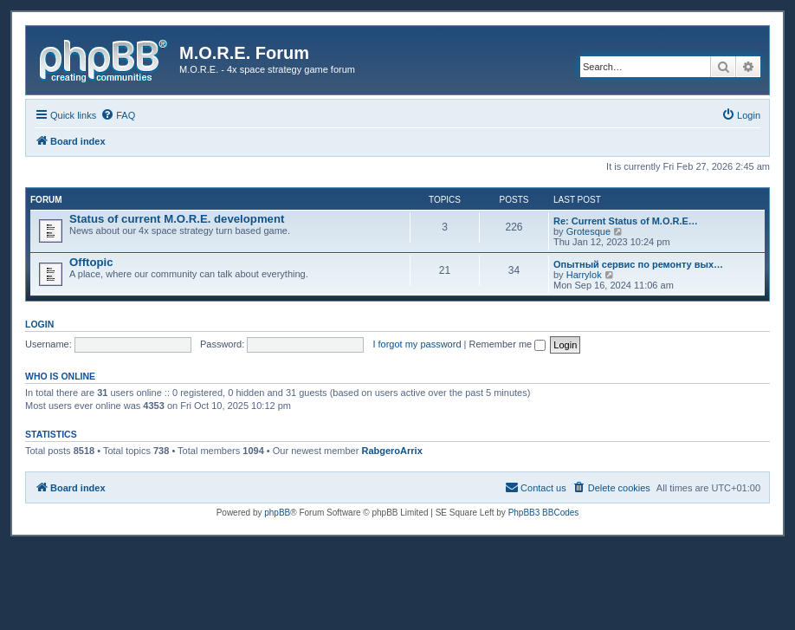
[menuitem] (117, 115)
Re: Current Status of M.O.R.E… (625, 221)
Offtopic (91, 262)
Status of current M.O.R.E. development (176, 218)
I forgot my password (416, 344)
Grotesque (588, 231)
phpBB (277, 512)
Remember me (507, 344)
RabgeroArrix (391, 450)
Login (39, 324)
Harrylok (584, 275)
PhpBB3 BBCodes (543, 512)
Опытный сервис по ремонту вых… (638, 264)
